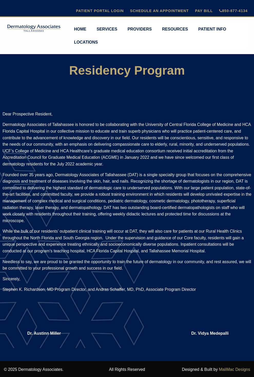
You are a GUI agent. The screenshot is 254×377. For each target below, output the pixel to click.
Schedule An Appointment (159, 11)
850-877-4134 (233, 11)
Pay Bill (204, 11)
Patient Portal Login (100, 11)
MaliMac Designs (234, 369)
